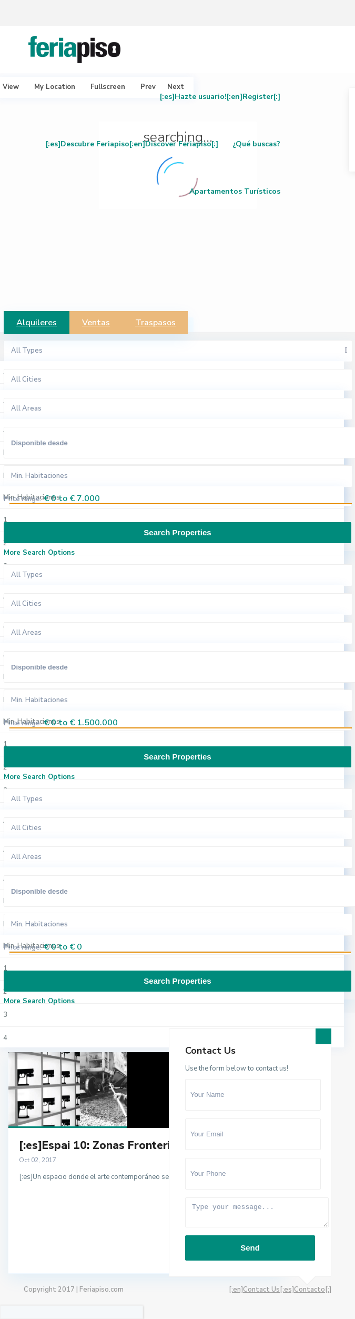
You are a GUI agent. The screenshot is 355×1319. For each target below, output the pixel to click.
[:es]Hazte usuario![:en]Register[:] (220, 97)
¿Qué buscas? (256, 144)
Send (250, 1247)
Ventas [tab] (96, 322)
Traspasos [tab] (155, 322)
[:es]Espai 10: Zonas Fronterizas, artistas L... (135, 1145)
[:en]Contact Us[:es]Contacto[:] (280, 1289)
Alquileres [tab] (36, 322)
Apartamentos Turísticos (234, 191)
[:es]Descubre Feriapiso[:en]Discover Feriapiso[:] (132, 144)
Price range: (23, 499)
